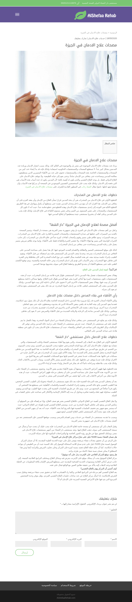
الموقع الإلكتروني (40, 539)
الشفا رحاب (86, 187)
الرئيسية (113, 32)
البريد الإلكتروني (73, 539)
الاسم (114, 539)
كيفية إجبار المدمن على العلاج (95, 269)
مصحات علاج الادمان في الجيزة (39, 187)
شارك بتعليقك (80, 38)
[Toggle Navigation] (17, 14)
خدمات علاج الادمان (96, 38)
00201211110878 (68, 3)
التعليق (113, 509)
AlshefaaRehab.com (66, 598)
